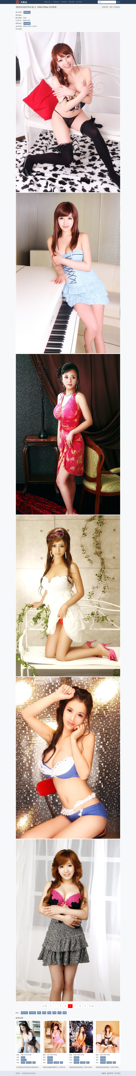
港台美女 (72, 2)
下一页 (91, 1006)
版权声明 (110, 1073)
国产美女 (79, 2)
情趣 (64, 1013)
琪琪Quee (23, 1060)
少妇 (59, 1013)
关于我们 (117, 1073)
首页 (110, 7)
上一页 (44, 1006)
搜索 (118, 2)
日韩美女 (64, 2)
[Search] (107, 2)
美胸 (44, 1013)
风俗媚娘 (27, 23)
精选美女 (56, 2)
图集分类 (47, 2)
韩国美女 (27, 12)
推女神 (23, 1057)
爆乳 (39, 1013)
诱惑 (49, 1013)
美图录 (104, 1073)
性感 (54, 1013)
